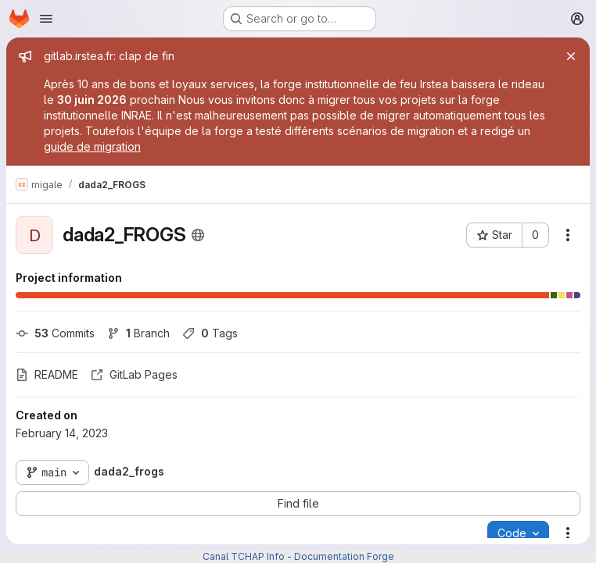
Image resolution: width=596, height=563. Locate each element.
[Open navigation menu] (46, 18)
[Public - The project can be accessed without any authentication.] (198, 235)
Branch (138, 333)
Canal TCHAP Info (244, 556)
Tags (210, 333)
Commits (55, 333)
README (47, 374)
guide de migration (92, 146)
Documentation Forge (344, 556)
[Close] (571, 56)
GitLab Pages (134, 374)
